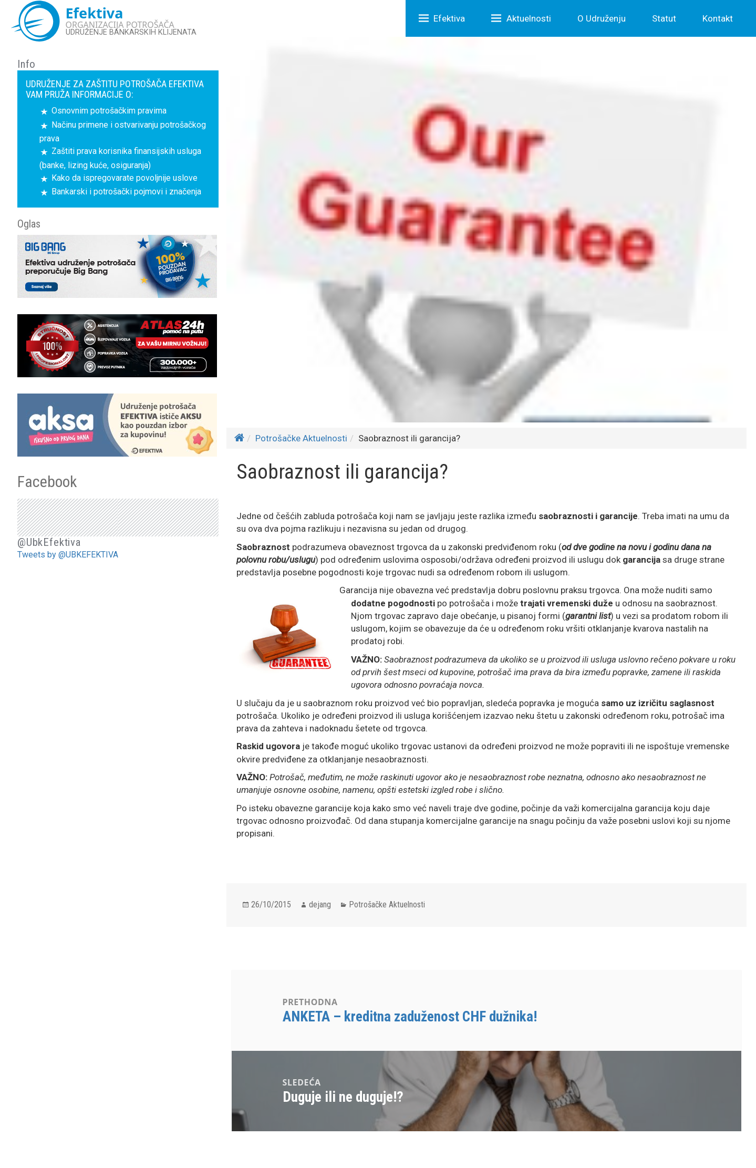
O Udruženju (601, 18)
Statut (664, 18)
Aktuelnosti (528, 18)
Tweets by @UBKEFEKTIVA (67, 555)
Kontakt (717, 18)
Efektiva (449, 18)
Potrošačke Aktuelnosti (301, 438)
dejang (320, 904)
